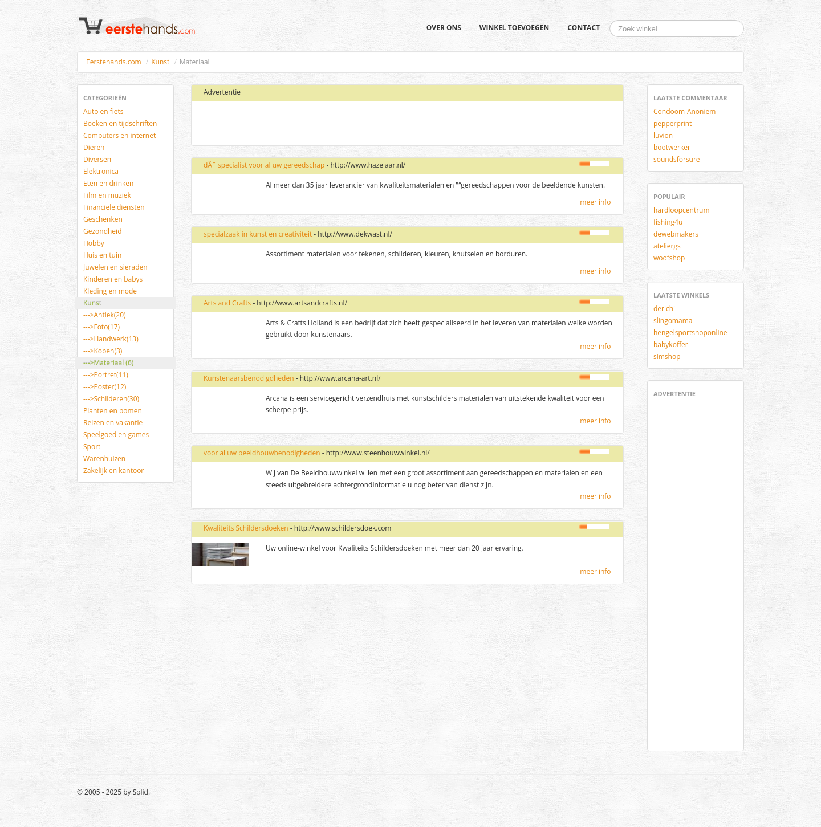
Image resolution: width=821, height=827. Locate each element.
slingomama (672, 320)
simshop (667, 356)
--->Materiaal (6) (108, 363)
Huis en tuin (102, 255)
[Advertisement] (332, 124)
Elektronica (101, 171)
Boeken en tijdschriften (120, 123)
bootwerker (671, 147)
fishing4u (667, 222)
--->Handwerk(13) (111, 339)
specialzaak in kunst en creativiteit (258, 234)
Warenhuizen (104, 458)
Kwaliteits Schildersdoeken (246, 528)
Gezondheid (102, 231)
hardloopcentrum (681, 210)
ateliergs (667, 246)
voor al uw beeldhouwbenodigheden (262, 453)
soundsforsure (676, 159)
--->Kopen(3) (102, 351)
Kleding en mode (110, 291)
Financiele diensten (114, 207)
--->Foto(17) (101, 327)
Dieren (93, 147)
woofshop (669, 258)
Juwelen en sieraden (115, 267)
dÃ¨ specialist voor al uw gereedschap (264, 165)
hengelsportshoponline (690, 332)
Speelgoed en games (116, 434)
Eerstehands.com (113, 62)
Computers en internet (119, 135)
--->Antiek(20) (104, 315)
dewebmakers (675, 234)
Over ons (443, 27)
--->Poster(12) (104, 387)
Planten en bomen (112, 410)
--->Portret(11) (105, 375)
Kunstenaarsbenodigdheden (249, 378)
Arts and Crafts (227, 303)
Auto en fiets (103, 111)
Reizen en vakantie (113, 422)
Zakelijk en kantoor (113, 470)
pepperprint (672, 123)
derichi (664, 308)
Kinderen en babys (113, 279)
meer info (595, 202)
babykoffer (670, 344)
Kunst (160, 62)
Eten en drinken (108, 183)
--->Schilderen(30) (111, 399)
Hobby (93, 243)
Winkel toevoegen (514, 27)
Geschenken (103, 219)
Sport (91, 446)
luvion (663, 135)
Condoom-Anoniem (684, 111)
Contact (583, 27)
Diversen (97, 159)
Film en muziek (107, 195)
